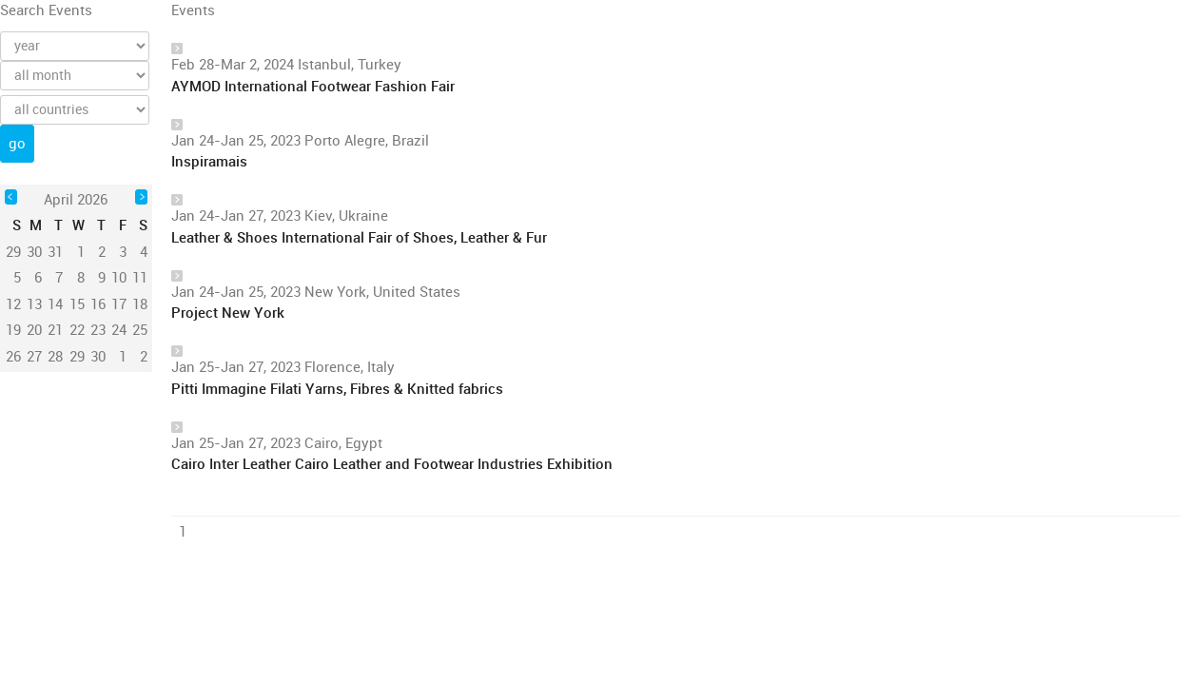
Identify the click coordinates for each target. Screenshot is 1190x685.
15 (77, 304)
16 (98, 304)
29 (77, 356)
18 (139, 304)
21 (55, 330)
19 (13, 330)
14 (55, 304)
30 (98, 356)
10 (119, 277)
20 (34, 330)
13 (34, 304)
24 (119, 330)
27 (34, 356)
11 (139, 277)
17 (119, 304)
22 (77, 330)
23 (98, 330)
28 (55, 356)
